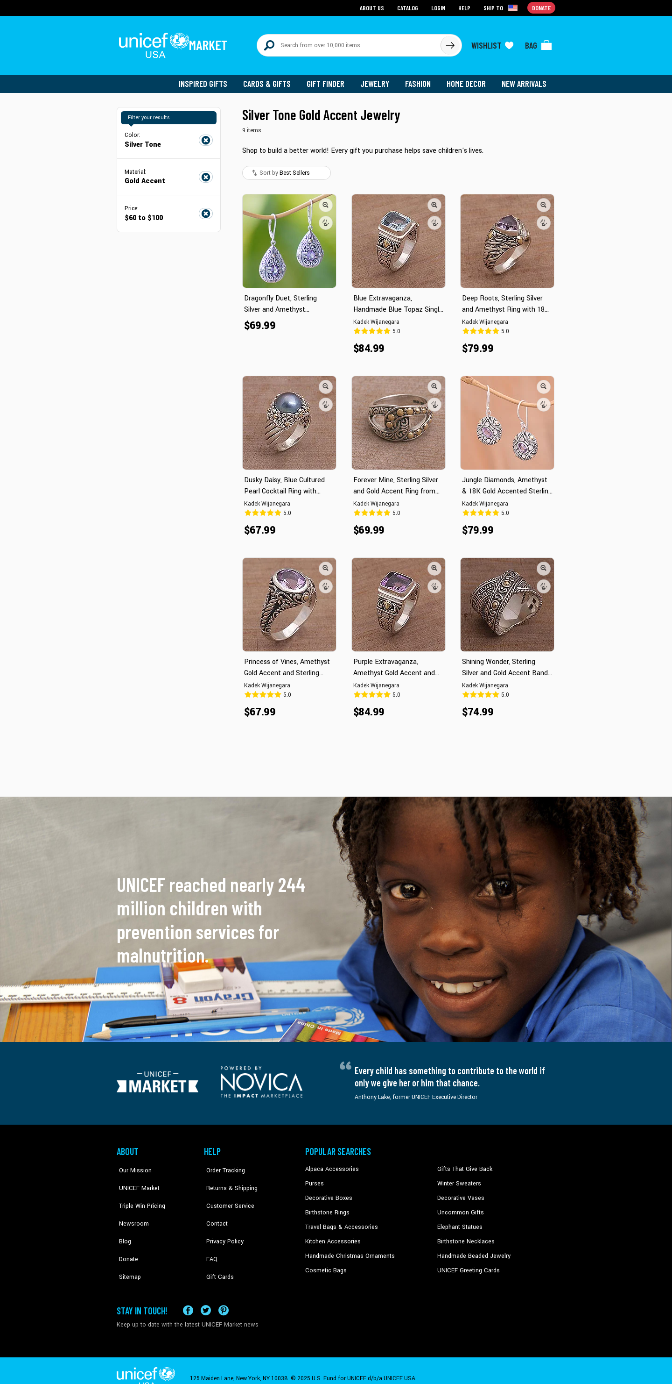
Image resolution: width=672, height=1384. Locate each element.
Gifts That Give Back (463, 1165)
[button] (326, 200)
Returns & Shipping (228, 1179)
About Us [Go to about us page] (373, 7)
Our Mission (132, 1165)
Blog (123, 1221)
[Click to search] (450, 43)
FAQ (209, 1236)
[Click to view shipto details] (502, 7)
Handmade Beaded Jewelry (471, 1250)
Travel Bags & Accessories (339, 1221)
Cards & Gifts (272, 79)
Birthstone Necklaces (464, 1236)
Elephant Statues (459, 1221)
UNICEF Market (135, 1179)
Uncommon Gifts (459, 1207)
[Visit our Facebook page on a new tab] (188, 1295)
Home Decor (467, 79)
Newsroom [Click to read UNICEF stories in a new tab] (131, 1207)
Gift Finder (329, 79)
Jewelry (378, 79)
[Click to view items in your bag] (538, 43)
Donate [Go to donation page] (541, 7)
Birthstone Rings (327, 1207)
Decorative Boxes (327, 1193)
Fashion (420, 79)
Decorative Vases (459, 1193)
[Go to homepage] (175, 43)
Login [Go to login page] (439, 7)
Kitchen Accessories (331, 1236)
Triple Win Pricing (139, 1193)
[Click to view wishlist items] (492, 43)
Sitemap (127, 1250)
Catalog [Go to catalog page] (409, 7)
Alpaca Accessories (330, 1165)
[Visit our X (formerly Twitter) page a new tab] (205, 1295)
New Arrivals (524, 79)
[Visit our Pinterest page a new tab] (223, 1295)
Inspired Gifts (209, 79)
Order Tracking (222, 1165)
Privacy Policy (222, 1221)
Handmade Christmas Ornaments (348, 1250)
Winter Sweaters (458, 1179)
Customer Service (226, 1193)
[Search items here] (349, 43)
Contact (214, 1207)
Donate (126, 1236)
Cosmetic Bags (325, 1264)
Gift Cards (217, 1250)
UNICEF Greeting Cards (466, 1264)
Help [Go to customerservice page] (465, 7)
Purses (314, 1179)
